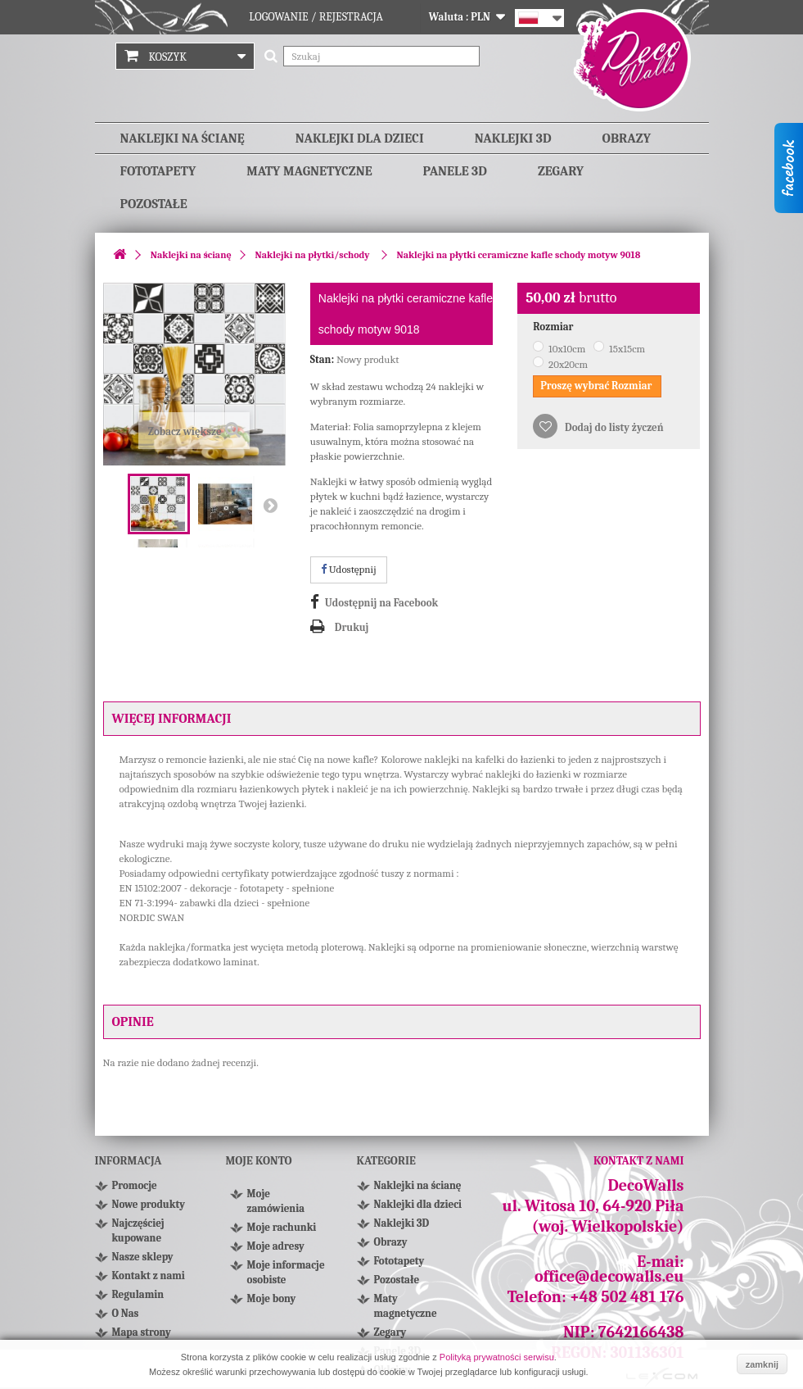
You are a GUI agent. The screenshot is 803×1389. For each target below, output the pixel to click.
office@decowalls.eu (609, 1276)
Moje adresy (276, 1246)
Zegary (561, 171)
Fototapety (158, 171)
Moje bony (271, 1298)
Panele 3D (455, 171)
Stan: (322, 359)
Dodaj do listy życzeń (612, 427)
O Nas (125, 1313)
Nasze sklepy (143, 1257)
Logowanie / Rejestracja (316, 17)
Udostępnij (349, 569)
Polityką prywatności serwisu (497, 1357)
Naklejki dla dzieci (359, 138)
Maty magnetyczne (309, 171)
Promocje (134, 1185)
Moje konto (259, 1161)
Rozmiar (554, 326)
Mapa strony (141, 1332)
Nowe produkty (148, 1204)
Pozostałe (153, 204)
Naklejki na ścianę (182, 138)
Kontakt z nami (148, 1275)
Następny (270, 505)
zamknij (762, 1364)
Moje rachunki (282, 1227)
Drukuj (352, 627)
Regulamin (138, 1294)
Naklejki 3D (513, 138)
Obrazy (626, 138)
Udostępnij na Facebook (381, 603)
